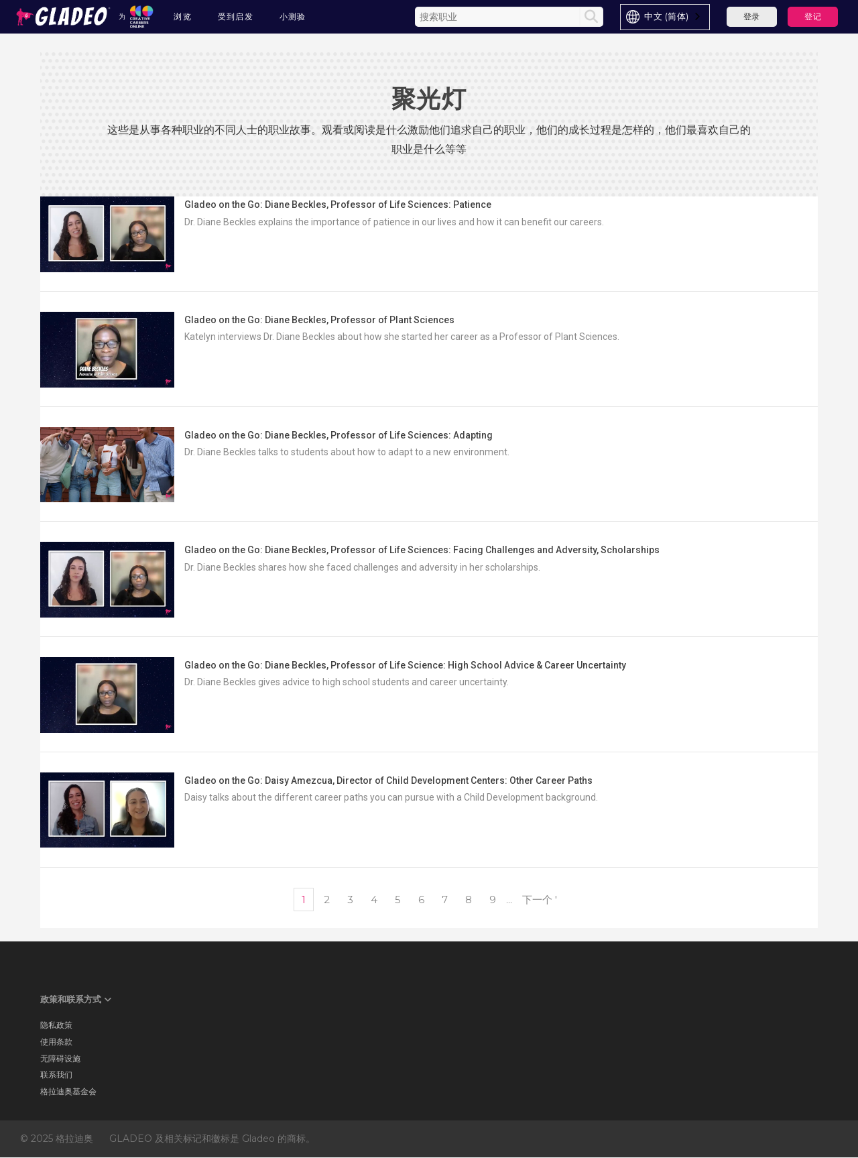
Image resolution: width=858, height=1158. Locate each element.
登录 (751, 16)
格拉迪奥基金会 (68, 1091)
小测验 (293, 16)
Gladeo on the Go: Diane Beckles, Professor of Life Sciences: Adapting (338, 435)
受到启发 (236, 16)
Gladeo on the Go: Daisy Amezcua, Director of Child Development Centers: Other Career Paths (388, 780)
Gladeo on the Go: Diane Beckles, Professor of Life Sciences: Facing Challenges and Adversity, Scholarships (422, 549)
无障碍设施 (60, 1058)
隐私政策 (56, 1025)
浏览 (183, 16)
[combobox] (665, 17)
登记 (812, 16)
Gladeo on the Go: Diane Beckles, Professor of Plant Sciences (319, 319)
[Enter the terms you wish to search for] (499, 17)
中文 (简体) (666, 16)
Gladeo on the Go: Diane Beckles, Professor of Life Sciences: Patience (337, 204)
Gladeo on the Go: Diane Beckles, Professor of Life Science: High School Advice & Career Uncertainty (405, 665)
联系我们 (56, 1074)
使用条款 (56, 1042)
